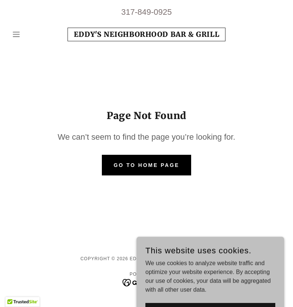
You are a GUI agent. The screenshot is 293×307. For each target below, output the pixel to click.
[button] (29, 34)
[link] (146, 35)
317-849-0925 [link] (146, 12)
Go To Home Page (146, 165)
